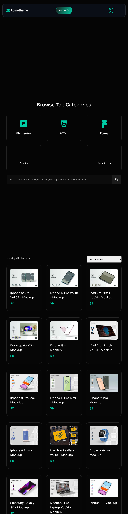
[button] (111, 10)
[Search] (116, 179)
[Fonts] (24, 154)
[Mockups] (104, 154)
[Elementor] (24, 124)
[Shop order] (104, 259)
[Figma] (104, 124)
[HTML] (64, 124)
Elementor (23, 133)
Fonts (24, 163)
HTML (64, 133)
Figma (104, 133)
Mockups (104, 163)
